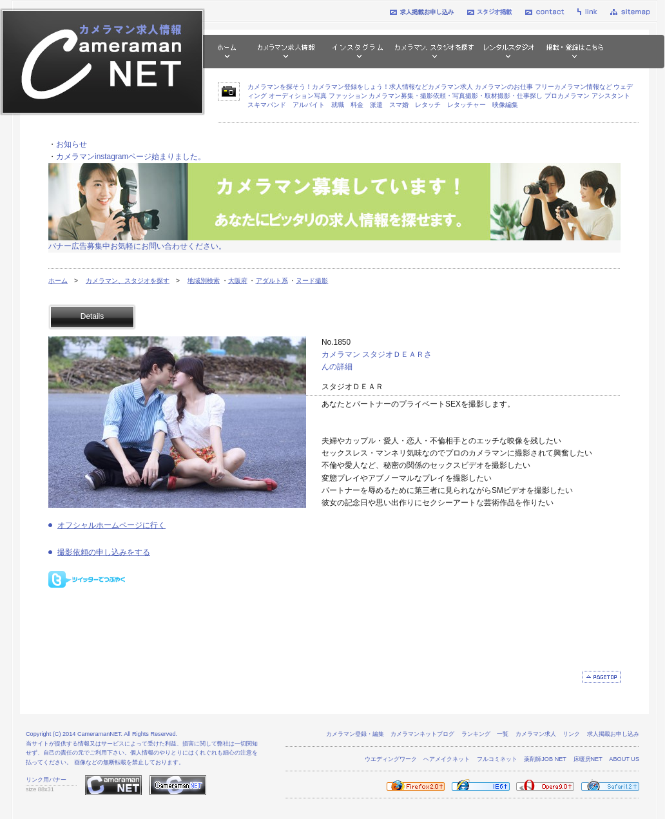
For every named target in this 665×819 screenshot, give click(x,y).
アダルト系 (272, 280)
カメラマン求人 (536, 734)
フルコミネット (497, 759)
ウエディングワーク (391, 759)
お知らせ (71, 144)
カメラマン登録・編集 (355, 734)
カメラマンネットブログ (422, 734)
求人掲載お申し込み (613, 734)
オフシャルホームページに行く (111, 525)
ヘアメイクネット (446, 759)
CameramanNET (99, 734)
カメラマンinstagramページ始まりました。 (131, 156)
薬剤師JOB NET (545, 759)
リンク (571, 734)
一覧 (502, 734)
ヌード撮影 (312, 280)
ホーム (58, 280)
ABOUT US (624, 759)
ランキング (475, 734)
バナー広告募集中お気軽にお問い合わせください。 (137, 246)
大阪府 (237, 280)
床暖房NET (587, 759)
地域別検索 (204, 280)
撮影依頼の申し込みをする (103, 552)
